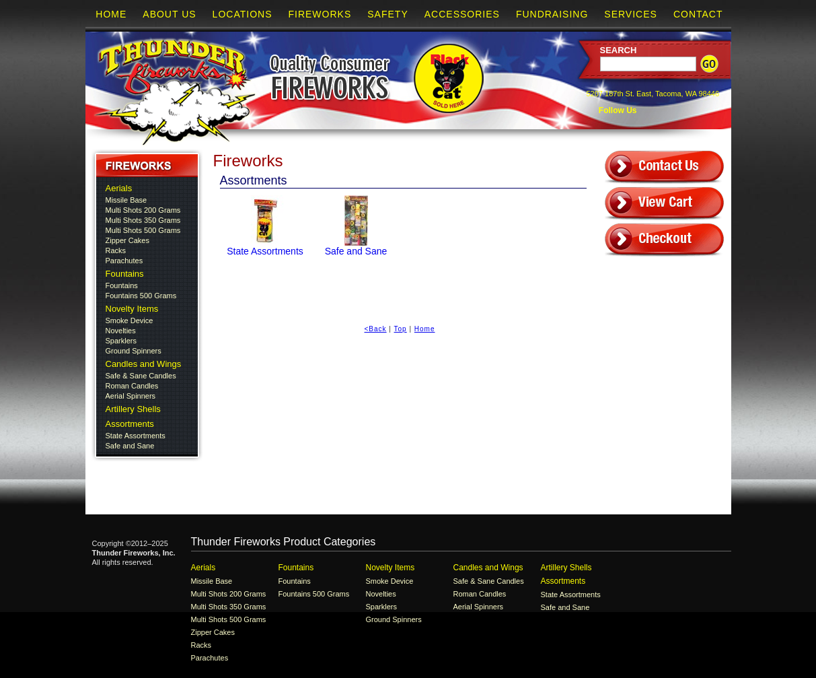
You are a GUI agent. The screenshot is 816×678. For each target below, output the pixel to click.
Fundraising (552, 14)
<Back (375, 329)
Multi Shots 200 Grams (143, 210)
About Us (169, 14)
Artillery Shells (133, 409)
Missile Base (126, 200)
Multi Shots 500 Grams (143, 230)
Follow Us (617, 110)
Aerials (119, 188)
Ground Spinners (133, 351)
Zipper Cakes (127, 240)
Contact (698, 14)
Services (630, 14)
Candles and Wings (144, 364)
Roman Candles (132, 386)
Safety (387, 14)
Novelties (121, 331)
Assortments (130, 424)
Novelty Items (132, 309)
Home (111, 14)
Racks (116, 250)
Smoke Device (129, 320)
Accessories (462, 14)
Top (400, 329)
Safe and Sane (130, 446)
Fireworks (319, 14)
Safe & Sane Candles (141, 376)
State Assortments (135, 436)
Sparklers (121, 341)
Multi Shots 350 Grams (143, 220)
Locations (242, 14)
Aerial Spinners (131, 396)
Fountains (125, 274)
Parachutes (124, 261)
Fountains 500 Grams (141, 296)
